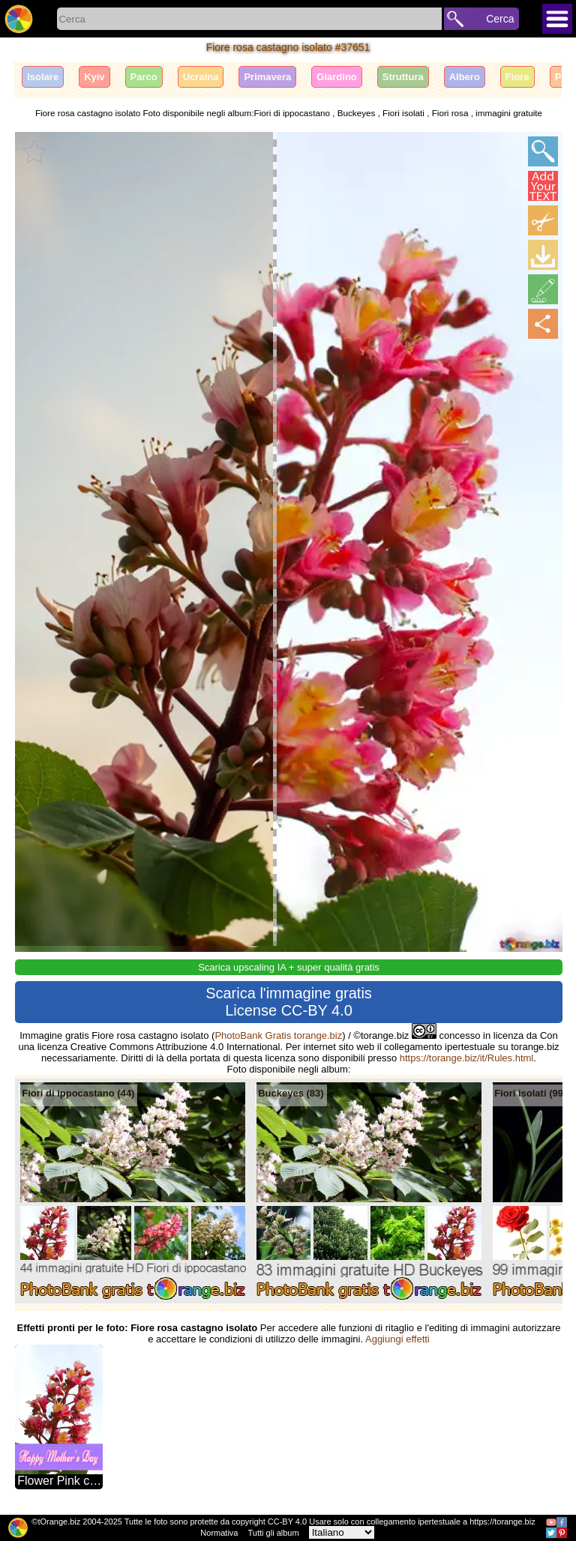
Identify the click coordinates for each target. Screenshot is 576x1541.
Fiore (518, 76)
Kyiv (94, 76)
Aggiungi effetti (397, 1339)
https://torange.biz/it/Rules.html (466, 1058)
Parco (144, 76)
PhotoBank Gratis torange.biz (278, 1035)
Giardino (336, 76)
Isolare (42, 76)
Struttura (403, 76)
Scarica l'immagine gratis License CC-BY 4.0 (289, 1002)
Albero (464, 76)
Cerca (500, 19)
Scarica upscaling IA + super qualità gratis (289, 967)
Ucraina (201, 76)
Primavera (267, 76)
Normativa (219, 1532)
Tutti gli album (273, 1532)
